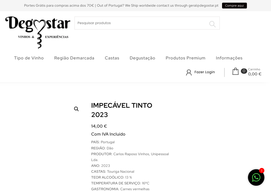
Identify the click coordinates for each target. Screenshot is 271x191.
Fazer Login (205, 72)
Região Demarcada (74, 58)
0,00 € (254, 74)
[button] (76, 109)
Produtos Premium (185, 58)
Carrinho (254, 69)
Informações (229, 58)
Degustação (142, 58)
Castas (112, 58)
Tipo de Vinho (29, 58)
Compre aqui (234, 5)
